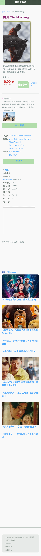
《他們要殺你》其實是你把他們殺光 (19, 351)
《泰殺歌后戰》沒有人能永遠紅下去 (19, 299)
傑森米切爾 (13, 154)
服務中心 (8, 550)
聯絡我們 (8, 543)
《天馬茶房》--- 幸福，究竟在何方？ (19, 426)
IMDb (7, 170)
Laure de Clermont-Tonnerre (20, 136)
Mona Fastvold (15, 142)
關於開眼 (8, 546)
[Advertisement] (20, 464)
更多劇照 (20, 125)
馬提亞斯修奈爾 (14, 151)
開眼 (3, 12)
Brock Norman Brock (17, 145)
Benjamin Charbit (16, 148)
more (18, 161)
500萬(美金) (7, 179)
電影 (8, 12)
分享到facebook (9, 272)
